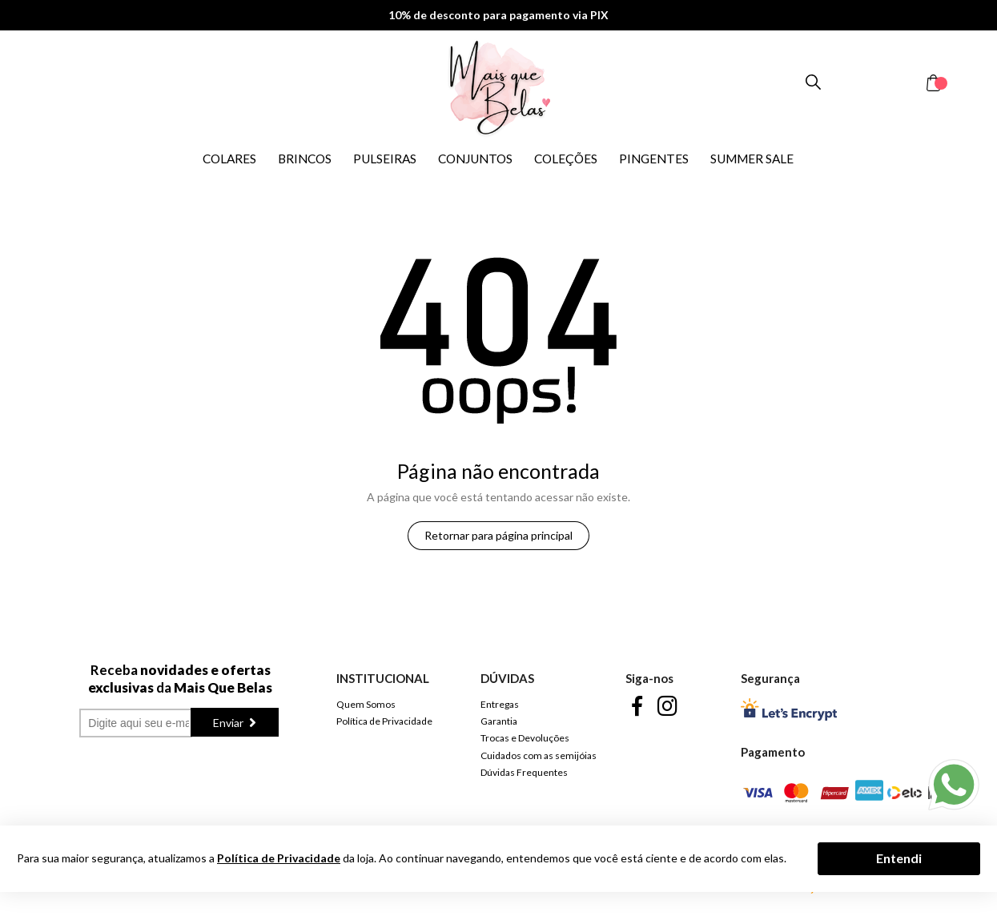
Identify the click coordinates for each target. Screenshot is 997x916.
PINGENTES (654, 158)
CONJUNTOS (475, 158)
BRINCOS (305, 158)
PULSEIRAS (384, 158)
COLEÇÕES (565, 158)
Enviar (229, 722)
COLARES (229, 158)
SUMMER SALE (752, 158)
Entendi (899, 858)
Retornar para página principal (498, 535)
